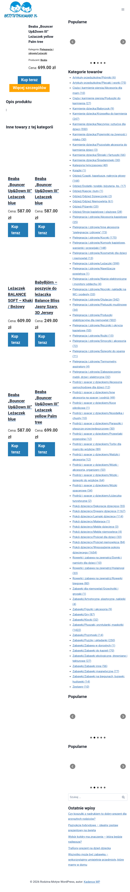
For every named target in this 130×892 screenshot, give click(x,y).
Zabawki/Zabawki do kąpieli (93, 650)
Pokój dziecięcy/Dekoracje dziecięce (99, 506)
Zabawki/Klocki (85, 619)
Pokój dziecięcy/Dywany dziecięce (99, 511)
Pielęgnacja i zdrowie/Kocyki (95, 237)
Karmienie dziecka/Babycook (93, 108)
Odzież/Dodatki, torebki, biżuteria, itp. (99, 186)
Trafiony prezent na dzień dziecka (89, 848)
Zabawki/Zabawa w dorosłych (94, 645)
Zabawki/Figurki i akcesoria (92, 609)
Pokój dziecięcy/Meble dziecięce (96, 526)
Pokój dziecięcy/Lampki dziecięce (98, 516)
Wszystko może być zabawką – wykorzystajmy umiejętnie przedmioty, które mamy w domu (96, 859)
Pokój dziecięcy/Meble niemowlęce (97, 531)
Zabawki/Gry (84, 614)
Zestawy (81, 686)
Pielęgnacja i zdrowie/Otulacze (96, 299)
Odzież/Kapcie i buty (88, 191)
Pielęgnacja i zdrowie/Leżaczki (96, 263)
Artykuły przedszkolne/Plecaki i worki (99, 82)
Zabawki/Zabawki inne (90, 666)
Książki (79, 170)
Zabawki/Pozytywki (88, 635)
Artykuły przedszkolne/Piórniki (94, 77)
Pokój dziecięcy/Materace (91, 521)
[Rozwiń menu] (123, 9)
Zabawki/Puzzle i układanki (94, 640)
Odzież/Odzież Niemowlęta (93, 201)
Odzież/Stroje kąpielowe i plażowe (97, 211)
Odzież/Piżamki (86, 206)
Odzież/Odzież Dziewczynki (92, 196)
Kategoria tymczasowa (90, 165)
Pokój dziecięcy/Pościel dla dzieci (97, 537)
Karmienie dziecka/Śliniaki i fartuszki (99, 155)
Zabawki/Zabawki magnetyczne (96, 671)
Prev (72, 42)
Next (123, 42)
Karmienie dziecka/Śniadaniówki (96, 160)
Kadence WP (92, 881)
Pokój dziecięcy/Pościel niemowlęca (99, 542)
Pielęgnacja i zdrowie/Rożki (93, 335)
